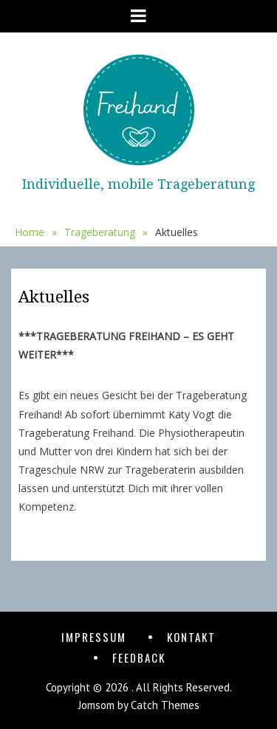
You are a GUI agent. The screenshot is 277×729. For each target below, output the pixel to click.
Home (36, 232)
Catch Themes (165, 705)
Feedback (138, 657)
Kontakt (191, 637)
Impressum (93, 637)
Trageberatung (106, 232)
